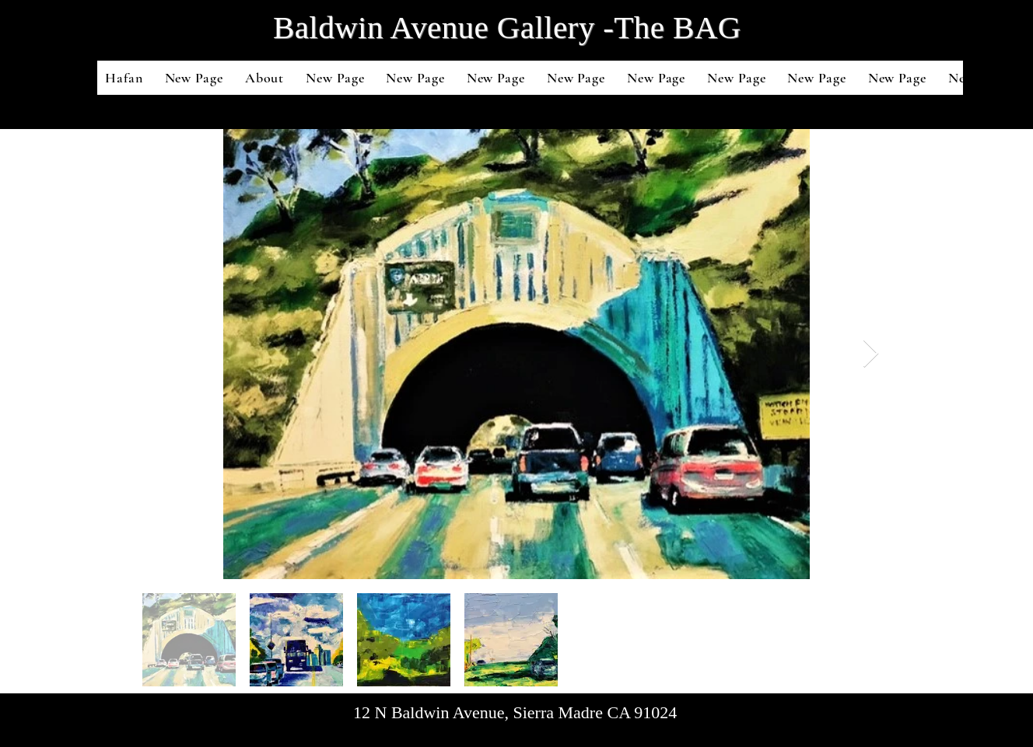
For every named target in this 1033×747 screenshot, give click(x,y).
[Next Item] (871, 354)
